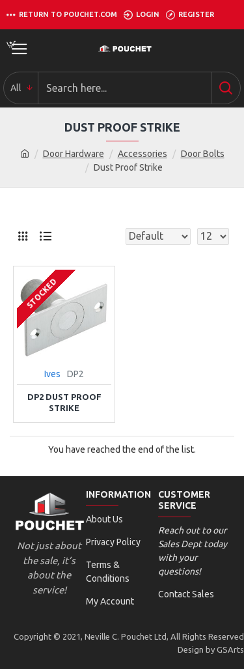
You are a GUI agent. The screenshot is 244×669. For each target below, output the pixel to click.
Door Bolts (202, 154)
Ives (52, 374)
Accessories (142, 154)
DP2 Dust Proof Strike (64, 402)
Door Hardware (73, 154)
